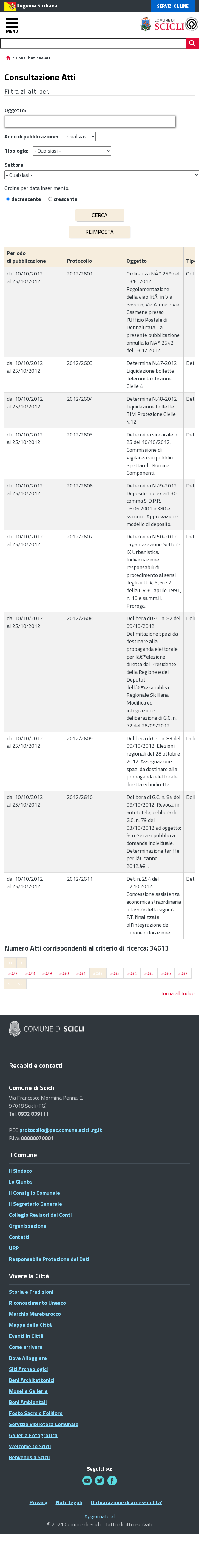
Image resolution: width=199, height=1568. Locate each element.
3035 (149, 973)
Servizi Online (173, 6)
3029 (47, 973)
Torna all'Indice (178, 993)
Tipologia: (16, 151)
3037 (183, 973)
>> (20, 983)
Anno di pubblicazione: (31, 136)
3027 (13, 973)
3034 (132, 973)
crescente (66, 199)
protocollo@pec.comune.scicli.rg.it (60, 1130)
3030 (64, 973)
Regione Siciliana (37, 5)
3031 (81, 973)
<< (10, 962)
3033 (115, 973)
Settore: (14, 165)
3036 (166, 973)
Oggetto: (15, 110)
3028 (30, 973)
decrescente (26, 199)
